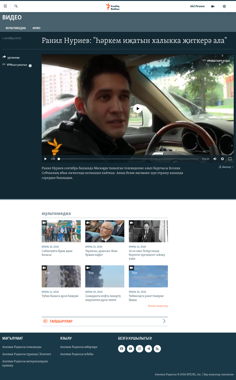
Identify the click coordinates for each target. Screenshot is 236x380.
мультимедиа (16, 28)
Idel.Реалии (197, 6)
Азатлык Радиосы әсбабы (76, 354)
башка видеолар (158, 306)
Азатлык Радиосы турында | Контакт (26, 354)
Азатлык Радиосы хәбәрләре (79, 347)
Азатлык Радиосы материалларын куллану (25, 363)
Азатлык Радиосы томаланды (21, 347)
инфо (36, 28)
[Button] (11, 58)
